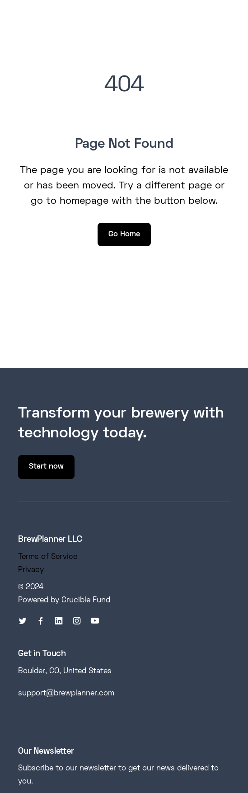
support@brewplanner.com (66, 693)
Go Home (124, 234)
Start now (46, 466)
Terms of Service (47, 557)
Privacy (31, 570)
